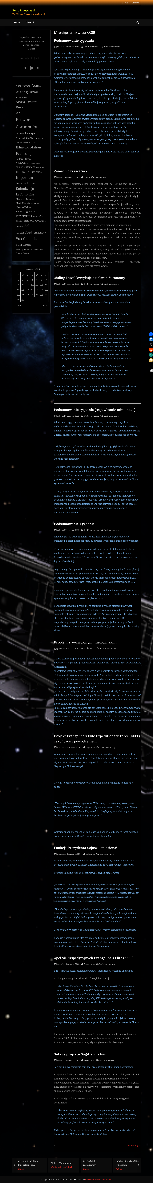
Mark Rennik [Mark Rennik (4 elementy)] (23, 203)
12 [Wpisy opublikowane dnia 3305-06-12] (37, 284)
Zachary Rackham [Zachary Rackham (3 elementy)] (24, 249)
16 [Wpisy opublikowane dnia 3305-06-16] (23, 289)
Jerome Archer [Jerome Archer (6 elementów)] (26, 183)
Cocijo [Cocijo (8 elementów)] (30, 133)
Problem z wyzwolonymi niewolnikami (85, 642)
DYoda (87, 177)
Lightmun (90, 747)
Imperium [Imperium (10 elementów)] (24, 177)
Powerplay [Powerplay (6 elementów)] (23, 216)
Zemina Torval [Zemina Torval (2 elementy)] (39, 250)
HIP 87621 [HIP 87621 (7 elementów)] (23, 172)
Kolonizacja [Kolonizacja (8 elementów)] (25, 189)
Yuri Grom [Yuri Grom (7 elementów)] (23, 245)
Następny (133, 1145)
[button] (25, 68)
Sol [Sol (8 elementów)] (26, 226)
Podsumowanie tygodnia (74, 40)
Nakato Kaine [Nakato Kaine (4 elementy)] (23, 207)
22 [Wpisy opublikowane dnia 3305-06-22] (18, 294)
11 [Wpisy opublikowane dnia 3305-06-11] (32, 284)
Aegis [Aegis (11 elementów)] (36, 85)
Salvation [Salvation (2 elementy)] (19, 221)
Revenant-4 (89, 963)
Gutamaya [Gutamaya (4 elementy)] (29, 167)
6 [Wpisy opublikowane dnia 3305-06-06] (41, 279)
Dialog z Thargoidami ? (62, 1162)
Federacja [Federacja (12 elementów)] (25, 153)
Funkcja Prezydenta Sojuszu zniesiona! (85, 848)
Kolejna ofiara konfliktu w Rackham (127, 1163)
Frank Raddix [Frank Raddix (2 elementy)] (35, 164)
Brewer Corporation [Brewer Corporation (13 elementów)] (27, 123)
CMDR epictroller (91, 46)
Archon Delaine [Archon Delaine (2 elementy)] (21, 98)
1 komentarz (100, 177)
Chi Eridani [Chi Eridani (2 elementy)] (20, 134)
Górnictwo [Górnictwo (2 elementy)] (40, 167)
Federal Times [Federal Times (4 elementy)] (23, 159)
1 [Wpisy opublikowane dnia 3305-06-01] (18, 279)
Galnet (21, 1169)
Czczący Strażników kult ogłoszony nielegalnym (28, 1163)
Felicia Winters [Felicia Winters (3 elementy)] (23, 163)
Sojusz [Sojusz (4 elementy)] (19, 226)
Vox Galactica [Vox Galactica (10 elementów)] (27, 239)
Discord (135, 3)
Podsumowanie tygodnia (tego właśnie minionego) (94, 409)
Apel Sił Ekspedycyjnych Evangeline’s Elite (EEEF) (93, 958)
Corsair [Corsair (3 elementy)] (39, 139)
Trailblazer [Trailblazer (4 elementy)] (40, 232)
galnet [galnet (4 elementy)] (19, 167)
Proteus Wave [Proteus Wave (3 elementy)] (37, 216)
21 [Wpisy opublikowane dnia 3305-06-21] (46, 289)
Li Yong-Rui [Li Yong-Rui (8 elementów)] (25, 195)
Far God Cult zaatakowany (89, 1163)
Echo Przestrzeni (23, 10)
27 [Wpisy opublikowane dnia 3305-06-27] (41, 294)
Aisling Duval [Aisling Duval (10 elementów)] (27, 92)
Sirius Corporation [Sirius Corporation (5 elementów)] (35, 220)
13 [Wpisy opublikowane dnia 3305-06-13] (41, 284)
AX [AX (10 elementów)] (18, 113)
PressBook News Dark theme (98, 1179)
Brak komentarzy (112, 46)
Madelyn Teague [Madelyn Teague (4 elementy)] (25, 199)
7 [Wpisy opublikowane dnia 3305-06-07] (46, 279)
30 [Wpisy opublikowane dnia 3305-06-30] (23, 299)
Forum (125, 3)
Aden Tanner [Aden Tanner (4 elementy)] (23, 86)
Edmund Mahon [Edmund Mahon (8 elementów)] (28, 147)
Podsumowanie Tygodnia (74, 524)
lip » (44, 305)
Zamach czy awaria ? (70, 171)
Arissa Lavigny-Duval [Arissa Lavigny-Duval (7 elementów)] (27, 104)
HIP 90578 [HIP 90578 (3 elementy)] (37, 172)
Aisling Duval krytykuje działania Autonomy (89, 278)
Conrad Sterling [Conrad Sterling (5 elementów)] (25, 138)
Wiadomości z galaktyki (62, 1167)
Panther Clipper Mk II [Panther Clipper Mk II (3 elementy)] (25, 211)
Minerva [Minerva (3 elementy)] (35, 203)
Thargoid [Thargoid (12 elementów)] (24, 232)
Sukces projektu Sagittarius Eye (80, 1054)
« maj (19, 305)
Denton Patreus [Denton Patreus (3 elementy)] (23, 143)
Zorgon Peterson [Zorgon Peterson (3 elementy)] (23, 253)
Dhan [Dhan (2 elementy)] (33, 143)
